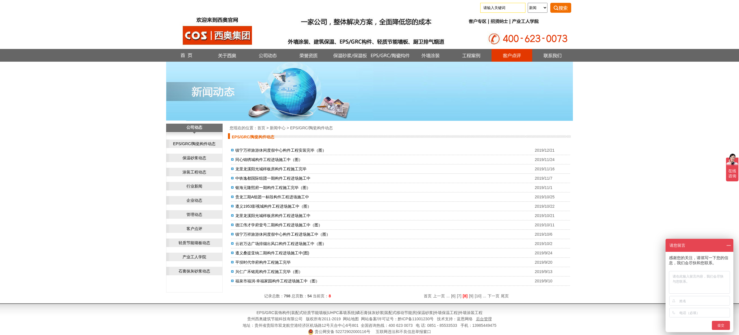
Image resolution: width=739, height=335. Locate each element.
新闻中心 (278, 128)
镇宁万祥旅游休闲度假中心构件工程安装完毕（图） (280, 150)
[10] (478, 296)
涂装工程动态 (194, 172)
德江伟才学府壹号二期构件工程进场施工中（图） (278, 225)
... (448, 296)
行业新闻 (194, 186)
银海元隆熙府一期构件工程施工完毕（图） (272, 187)
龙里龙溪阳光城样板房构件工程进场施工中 (272, 215)
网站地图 (351, 319)
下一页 (493, 296)
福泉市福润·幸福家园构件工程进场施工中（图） (277, 281)
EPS (260, 312)
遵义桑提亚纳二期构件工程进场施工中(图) (272, 253)
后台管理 (484, 319)
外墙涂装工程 (470, 312)
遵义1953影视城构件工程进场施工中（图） (273, 206)
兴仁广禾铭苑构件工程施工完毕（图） (269, 271)
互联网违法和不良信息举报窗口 (403, 331)
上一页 (439, 296)
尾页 (505, 296)
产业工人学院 (194, 257)
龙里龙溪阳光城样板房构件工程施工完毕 (271, 169)
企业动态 (194, 200)
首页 (261, 128)
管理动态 (194, 214)
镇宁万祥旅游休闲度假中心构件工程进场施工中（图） (282, 234)
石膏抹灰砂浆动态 (194, 271)
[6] (453, 296)
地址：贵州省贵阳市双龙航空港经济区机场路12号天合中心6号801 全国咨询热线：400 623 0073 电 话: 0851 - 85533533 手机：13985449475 (370, 325)
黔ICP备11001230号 (416, 319)
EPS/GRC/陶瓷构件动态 (194, 143)
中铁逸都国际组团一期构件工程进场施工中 (272, 178)
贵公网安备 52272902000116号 (342, 331)
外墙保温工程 (446, 312)
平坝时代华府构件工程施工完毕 (263, 262)
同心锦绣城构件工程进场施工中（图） (269, 159)
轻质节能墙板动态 (194, 242)
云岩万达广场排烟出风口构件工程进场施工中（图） (280, 243)
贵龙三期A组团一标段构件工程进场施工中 (272, 197)
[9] (471, 296)
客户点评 (194, 228)
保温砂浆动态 (194, 158)
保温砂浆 (425, 312)
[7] (459, 296)
